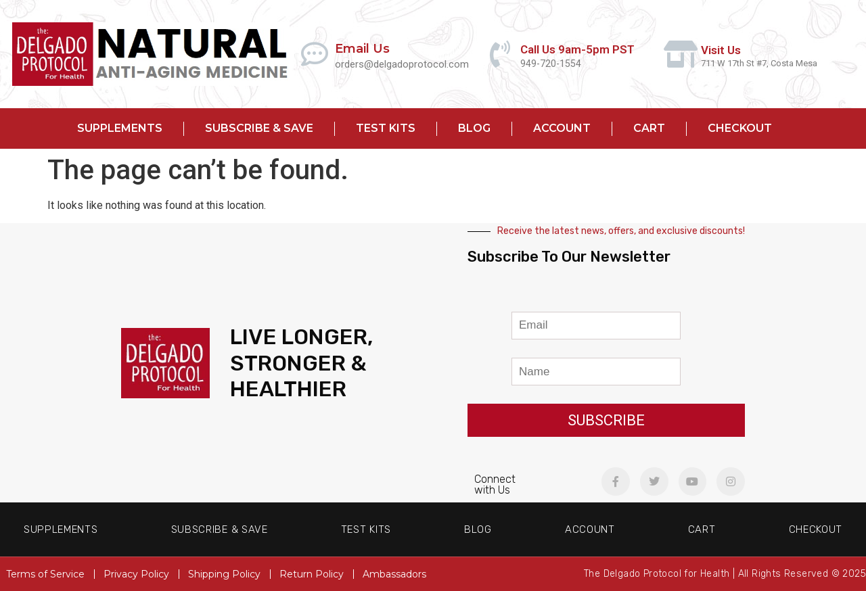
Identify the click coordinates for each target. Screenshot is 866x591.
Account (562, 128)
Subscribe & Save (259, 128)
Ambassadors (394, 574)
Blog (474, 128)
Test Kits (385, 128)
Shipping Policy (224, 574)
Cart (649, 128)
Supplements (119, 128)
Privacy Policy (136, 574)
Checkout (740, 128)
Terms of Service (45, 574)
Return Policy (311, 574)
